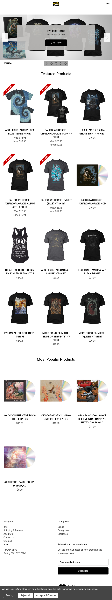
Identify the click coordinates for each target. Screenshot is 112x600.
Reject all (25, 595)
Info (6, 526)
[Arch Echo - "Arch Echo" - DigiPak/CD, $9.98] (20, 457)
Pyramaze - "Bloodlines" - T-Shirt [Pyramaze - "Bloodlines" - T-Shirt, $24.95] (20, 335)
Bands (61, 526)
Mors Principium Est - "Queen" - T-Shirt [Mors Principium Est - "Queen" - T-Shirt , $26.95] (92, 335)
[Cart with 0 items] (108, 3)
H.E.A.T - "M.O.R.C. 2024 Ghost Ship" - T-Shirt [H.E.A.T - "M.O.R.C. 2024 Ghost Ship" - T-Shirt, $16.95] (92, 132)
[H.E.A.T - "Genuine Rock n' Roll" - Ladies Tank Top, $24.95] (20, 245)
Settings (10, 595)
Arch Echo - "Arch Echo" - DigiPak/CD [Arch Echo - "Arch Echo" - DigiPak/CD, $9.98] (19, 484)
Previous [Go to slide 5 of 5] (5, 37)
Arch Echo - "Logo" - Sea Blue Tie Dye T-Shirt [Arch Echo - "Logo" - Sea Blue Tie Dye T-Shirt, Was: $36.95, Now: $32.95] (19, 132)
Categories (63, 530)
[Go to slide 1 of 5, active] (47, 63)
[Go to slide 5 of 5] (65, 63)
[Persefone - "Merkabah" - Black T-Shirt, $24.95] (92, 245)
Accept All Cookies (46, 595)
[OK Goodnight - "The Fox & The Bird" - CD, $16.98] (20, 391)
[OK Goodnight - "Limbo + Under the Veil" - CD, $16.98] (56, 391)
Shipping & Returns (13, 530)
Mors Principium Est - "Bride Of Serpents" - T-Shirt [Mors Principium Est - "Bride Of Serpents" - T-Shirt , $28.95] (56, 337)
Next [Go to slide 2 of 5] (107, 37)
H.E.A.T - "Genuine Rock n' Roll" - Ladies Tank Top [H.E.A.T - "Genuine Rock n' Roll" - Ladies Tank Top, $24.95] (20, 272)
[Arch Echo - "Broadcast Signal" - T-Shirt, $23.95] (56, 245)
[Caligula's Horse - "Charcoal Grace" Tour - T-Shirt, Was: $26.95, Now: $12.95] (56, 105)
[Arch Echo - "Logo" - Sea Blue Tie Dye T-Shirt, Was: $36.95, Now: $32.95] (20, 105)
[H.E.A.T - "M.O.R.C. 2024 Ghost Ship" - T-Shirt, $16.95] (92, 105)
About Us (8, 534)
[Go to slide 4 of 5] (61, 63)
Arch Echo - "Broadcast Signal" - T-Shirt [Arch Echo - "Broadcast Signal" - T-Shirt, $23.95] (56, 272)
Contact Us (9, 537)
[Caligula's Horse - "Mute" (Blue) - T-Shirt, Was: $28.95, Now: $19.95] (56, 175)
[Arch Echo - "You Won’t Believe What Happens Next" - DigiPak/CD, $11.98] (92, 391)
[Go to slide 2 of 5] (51, 63)
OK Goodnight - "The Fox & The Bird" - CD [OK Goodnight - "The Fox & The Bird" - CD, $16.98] (20, 417)
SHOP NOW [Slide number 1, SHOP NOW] (56, 43)
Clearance (63, 534)
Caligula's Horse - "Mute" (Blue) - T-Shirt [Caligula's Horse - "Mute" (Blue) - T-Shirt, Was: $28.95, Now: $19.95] (56, 202)
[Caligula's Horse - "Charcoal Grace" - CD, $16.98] (92, 175)
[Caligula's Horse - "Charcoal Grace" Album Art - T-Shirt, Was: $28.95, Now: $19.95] (20, 175)
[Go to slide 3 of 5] (56, 63)
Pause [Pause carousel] (8, 63)
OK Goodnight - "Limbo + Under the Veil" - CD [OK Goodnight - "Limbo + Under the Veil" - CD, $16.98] (56, 417)
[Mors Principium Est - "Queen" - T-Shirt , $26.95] (92, 308)
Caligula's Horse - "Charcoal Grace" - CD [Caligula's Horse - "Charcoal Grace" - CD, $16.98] (92, 202)
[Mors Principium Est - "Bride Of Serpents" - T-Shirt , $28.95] (56, 308)
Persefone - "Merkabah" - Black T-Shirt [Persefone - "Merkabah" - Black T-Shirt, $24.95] (92, 272)
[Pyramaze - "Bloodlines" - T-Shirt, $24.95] (20, 308)
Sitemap (8, 541)
